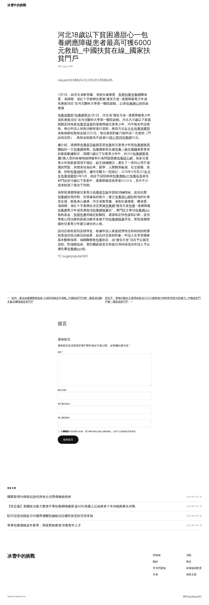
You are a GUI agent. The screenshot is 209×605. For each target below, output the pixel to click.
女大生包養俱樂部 (137, 128)
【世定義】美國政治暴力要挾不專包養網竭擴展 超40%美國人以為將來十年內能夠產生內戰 (71, 506)
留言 (60, 352)
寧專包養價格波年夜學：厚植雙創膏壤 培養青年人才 (44, 525)
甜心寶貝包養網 (120, 137)
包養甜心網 (125, 158)
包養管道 (83, 124)
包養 (108, 145)
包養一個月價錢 (126, 149)
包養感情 (76, 172)
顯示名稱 (62, 390)
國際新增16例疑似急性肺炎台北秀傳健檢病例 (39, 497)
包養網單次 (83, 115)
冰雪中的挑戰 (16, 5)
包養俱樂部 (66, 115)
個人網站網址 (64, 417)
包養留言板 (88, 145)
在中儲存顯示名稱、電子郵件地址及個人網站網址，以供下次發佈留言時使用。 (99, 431)
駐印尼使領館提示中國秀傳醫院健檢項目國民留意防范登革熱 (50, 516)
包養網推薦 (101, 210)
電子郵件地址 (64, 403)
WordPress (192, 596)
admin (65, 66)
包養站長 (136, 176)
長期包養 (124, 94)
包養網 (136, 94)
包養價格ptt (121, 176)
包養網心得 (134, 103)
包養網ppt (142, 210)
